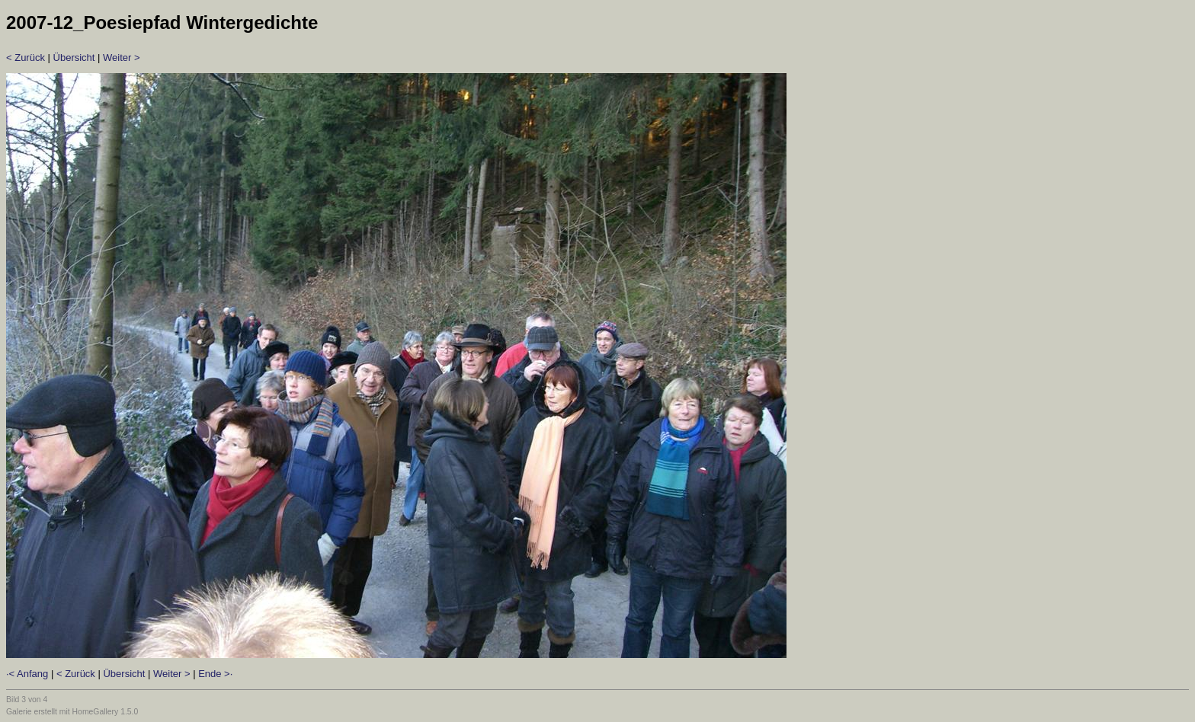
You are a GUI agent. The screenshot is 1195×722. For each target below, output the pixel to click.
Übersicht (74, 57)
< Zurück (25, 57)
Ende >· (215, 673)
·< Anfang (27, 673)
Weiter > (121, 57)
